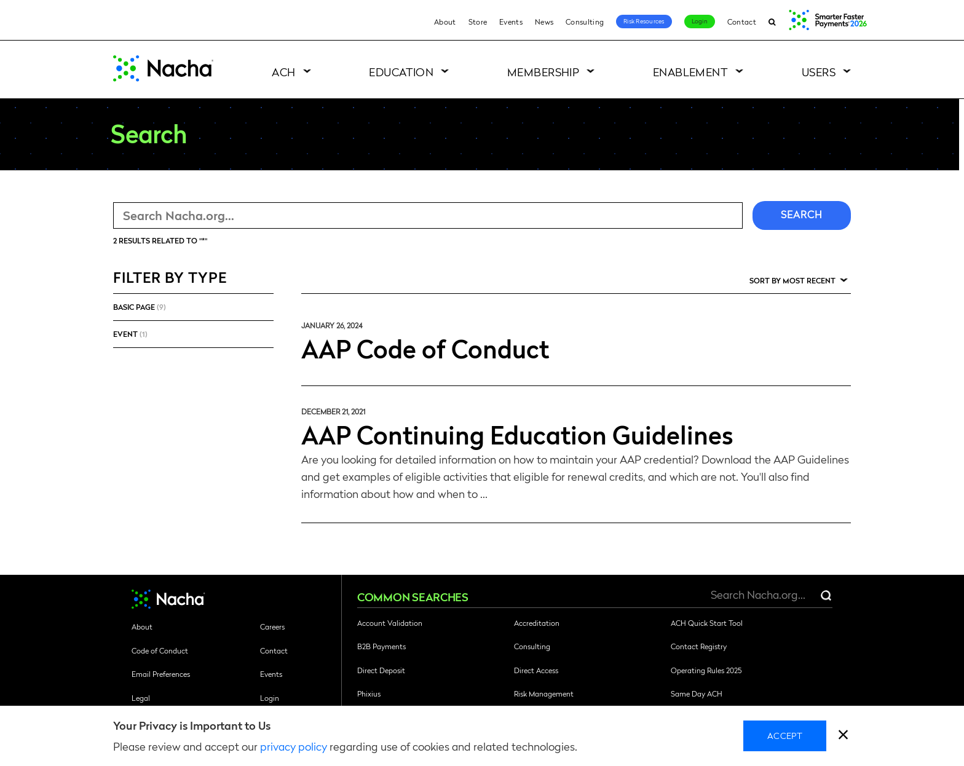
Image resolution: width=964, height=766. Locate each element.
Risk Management (544, 693)
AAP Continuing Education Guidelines (517, 434)
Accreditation (536, 623)
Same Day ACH (696, 693)
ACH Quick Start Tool (707, 623)
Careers (272, 626)
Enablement (691, 72)
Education (401, 72)
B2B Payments (381, 646)
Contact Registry (699, 646)
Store (478, 21)
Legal (141, 698)
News (544, 21)
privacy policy (293, 746)
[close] (843, 736)
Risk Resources (644, 21)
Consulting (585, 21)
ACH (283, 72)
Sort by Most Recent (792, 280)
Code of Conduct (160, 650)
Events (511, 21)
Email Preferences (161, 674)
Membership (543, 72)
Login (700, 21)
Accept (784, 735)
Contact (741, 21)
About (445, 21)
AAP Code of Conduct (425, 348)
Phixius (369, 693)
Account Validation (389, 623)
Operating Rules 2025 (706, 670)
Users (819, 72)
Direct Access (536, 670)
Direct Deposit (381, 670)
